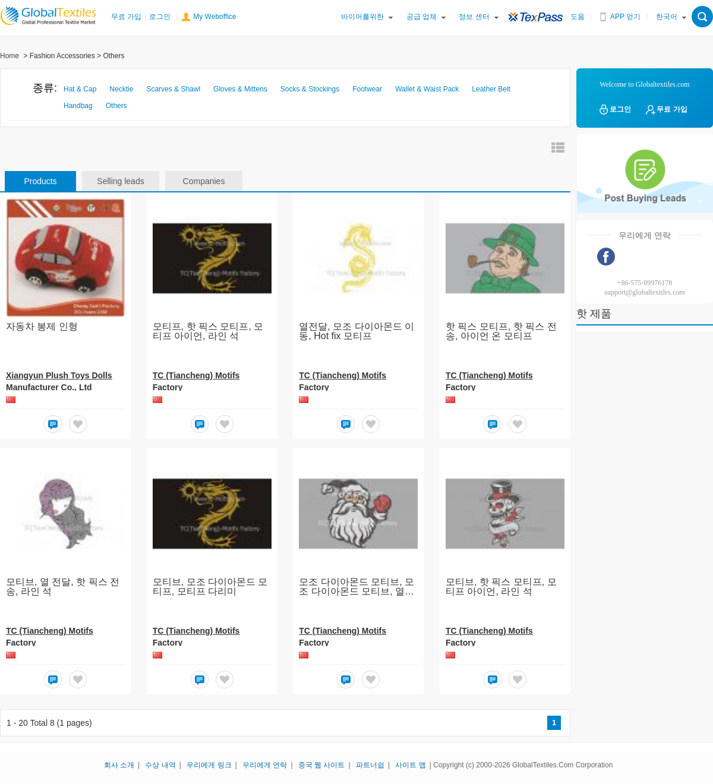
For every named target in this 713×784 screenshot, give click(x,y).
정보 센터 (474, 16)
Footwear (367, 89)
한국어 (666, 16)
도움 (577, 16)
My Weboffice (214, 16)
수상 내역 (160, 765)
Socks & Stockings (309, 89)
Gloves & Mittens (240, 89)
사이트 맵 (410, 765)
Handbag (78, 106)
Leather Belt (491, 89)
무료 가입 (126, 16)
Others (116, 106)
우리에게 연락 (264, 765)
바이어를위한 (362, 16)
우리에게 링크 (209, 765)
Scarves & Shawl (173, 89)
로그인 (160, 16)
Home (9, 56)
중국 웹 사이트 (321, 765)
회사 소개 (119, 765)
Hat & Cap (80, 89)
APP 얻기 (625, 16)
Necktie (121, 89)
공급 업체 (421, 16)
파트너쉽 (370, 765)
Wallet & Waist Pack (427, 89)
